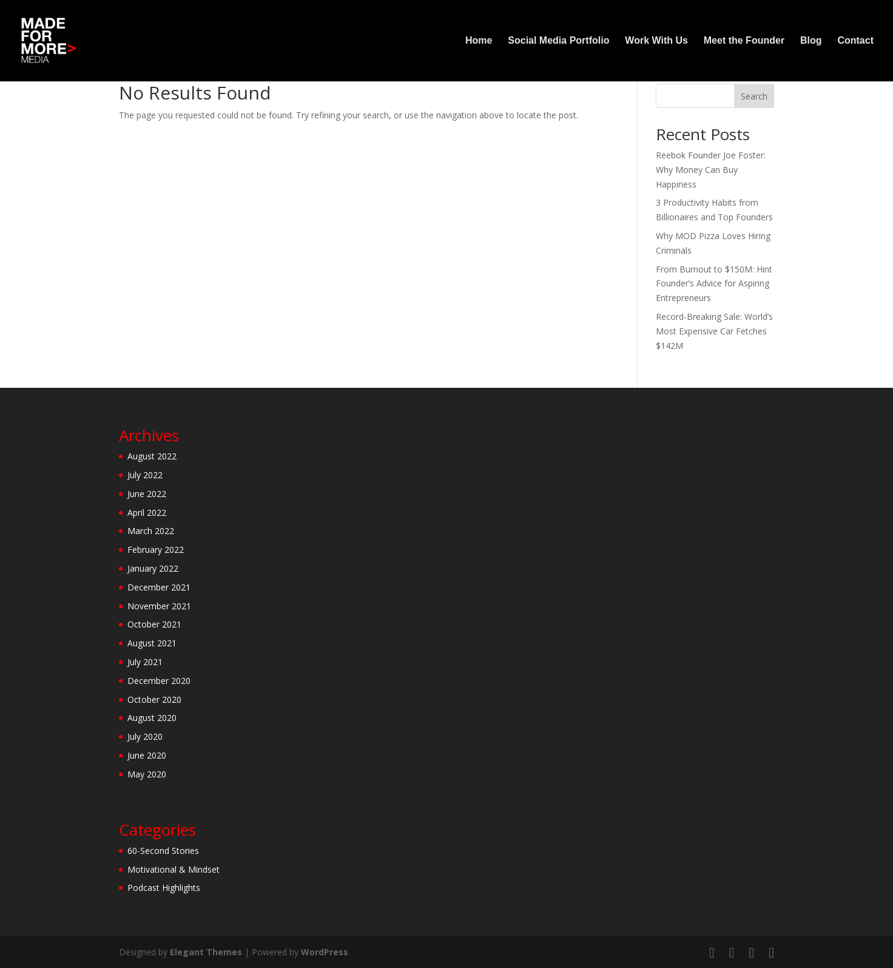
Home (478, 41)
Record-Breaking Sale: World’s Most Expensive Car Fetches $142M (714, 331)
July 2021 (145, 662)
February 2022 (155, 549)
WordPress (324, 952)
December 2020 (158, 680)
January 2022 (152, 568)
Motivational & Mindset (173, 869)
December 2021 (158, 587)
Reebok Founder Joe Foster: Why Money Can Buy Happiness (711, 169)
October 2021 (154, 624)
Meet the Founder (744, 41)
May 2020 (146, 774)
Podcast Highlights (163, 887)
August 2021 (152, 643)
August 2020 (152, 717)
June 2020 (146, 755)
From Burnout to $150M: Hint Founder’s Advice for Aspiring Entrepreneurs (714, 283)
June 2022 (146, 493)
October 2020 (154, 699)
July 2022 (145, 475)
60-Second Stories (163, 850)
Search (754, 96)
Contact (855, 41)
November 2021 (159, 606)
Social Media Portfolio (558, 41)
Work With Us (656, 41)
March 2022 (150, 530)
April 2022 (146, 512)
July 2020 (145, 736)
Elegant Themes (206, 952)
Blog (811, 41)
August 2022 (152, 456)
